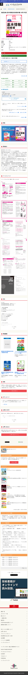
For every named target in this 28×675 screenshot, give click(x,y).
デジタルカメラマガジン (6, 651)
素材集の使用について (6, 624)
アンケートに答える (21, 106)
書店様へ (3, 620)
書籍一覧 (3, 611)
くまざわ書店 (20, 86)
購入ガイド (3, 615)
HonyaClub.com (7, 84)
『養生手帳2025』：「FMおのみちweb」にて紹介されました (13, 536)
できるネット (4, 656)
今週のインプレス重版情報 (7, 557)
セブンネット (7, 82)
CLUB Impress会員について (7, 622)
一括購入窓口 (23, 117)
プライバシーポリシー (6, 633)
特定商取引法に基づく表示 (7, 635)
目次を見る (23, 75)
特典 (4, 53)
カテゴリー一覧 (4, 613)
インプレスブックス (5, 660)
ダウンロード (6, 55)
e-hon (7, 86)
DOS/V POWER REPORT (6, 649)
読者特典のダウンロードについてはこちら (12, 61)
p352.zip (5, 404)
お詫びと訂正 (22, 112)
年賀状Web (3, 658)
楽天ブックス (20, 80)
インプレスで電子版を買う (14, 99)
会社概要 (3, 638)
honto (20, 84)
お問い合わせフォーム (13, 112)
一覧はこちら (24, 568)
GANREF (3, 653)
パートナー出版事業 (5, 640)
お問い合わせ (4, 631)
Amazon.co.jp (7, 80)
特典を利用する (14, 390)
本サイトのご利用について (7, 629)
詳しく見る (14, 462)
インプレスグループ (5, 642)
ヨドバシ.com (20, 82)
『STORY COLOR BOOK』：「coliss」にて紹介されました (13, 534)
